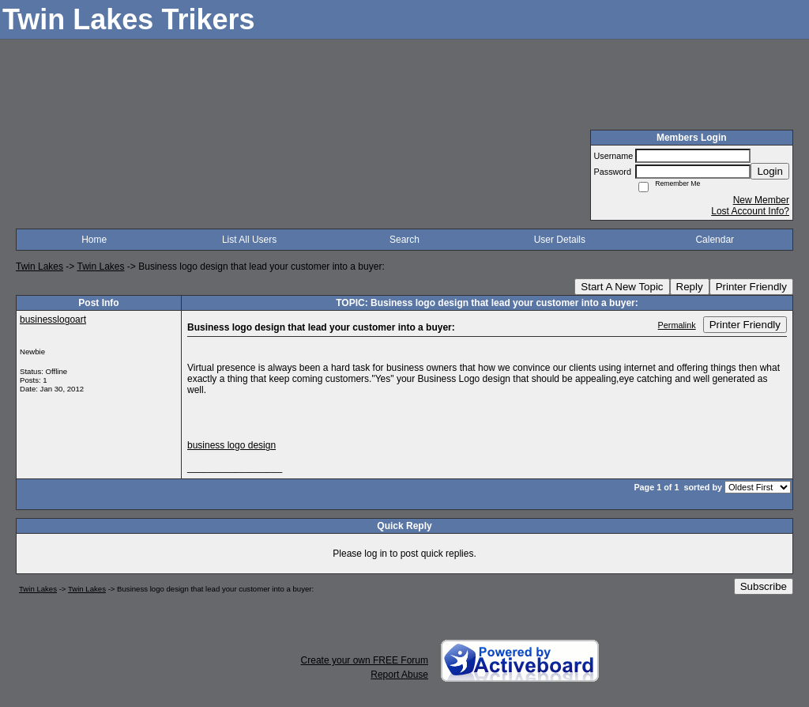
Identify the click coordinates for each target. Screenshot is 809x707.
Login (770, 171)
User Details (559, 239)
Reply (689, 287)
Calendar (714, 239)
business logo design (231, 445)
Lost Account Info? (750, 211)
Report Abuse (399, 674)
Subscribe (763, 586)
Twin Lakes (39, 266)
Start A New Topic (622, 287)
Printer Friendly (751, 287)
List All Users (249, 239)
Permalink (677, 325)
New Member (761, 200)
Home (94, 239)
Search (404, 239)
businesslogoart (53, 319)
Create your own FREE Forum (364, 660)
